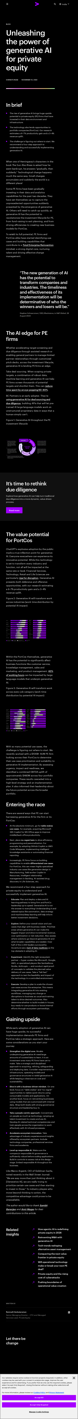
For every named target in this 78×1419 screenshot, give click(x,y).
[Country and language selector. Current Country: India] (64, 4)
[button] (14, 510)
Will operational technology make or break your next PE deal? (53, 1265)
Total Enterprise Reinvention (38, 244)
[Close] (74, 1378)
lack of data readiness (37, 947)
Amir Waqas (27, 1209)
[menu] (7, 4)
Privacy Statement (56, 1392)
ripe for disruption (28, 577)
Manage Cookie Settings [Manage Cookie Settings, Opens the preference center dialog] (39, 1412)
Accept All (39, 1397)
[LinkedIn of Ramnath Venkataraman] (69, 1312)
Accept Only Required (39, 1405)
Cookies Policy (39, 1392)
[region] (39, 1396)
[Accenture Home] (37, 4)
